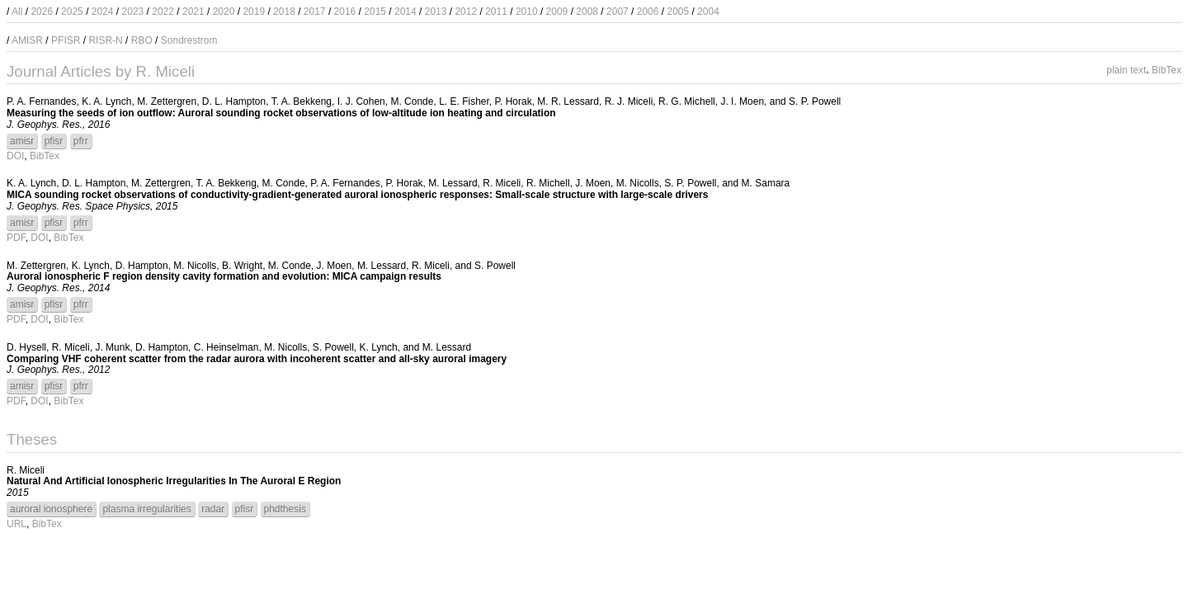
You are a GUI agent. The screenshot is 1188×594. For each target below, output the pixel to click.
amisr (22, 141)
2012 (466, 11)
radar (212, 509)
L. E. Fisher (464, 101)
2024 (103, 11)
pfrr (80, 141)
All (17, 11)
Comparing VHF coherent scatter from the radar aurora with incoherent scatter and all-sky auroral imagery (257, 359)
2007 (617, 11)
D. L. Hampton (234, 101)
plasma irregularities (146, 509)
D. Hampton (142, 265)
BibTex (1166, 69)
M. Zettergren (166, 101)
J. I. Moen (742, 101)
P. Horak (513, 101)
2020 (224, 11)
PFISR (65, 40)
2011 (496, 11)
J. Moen (592, 183)
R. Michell (548, 183)
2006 (648, 11)
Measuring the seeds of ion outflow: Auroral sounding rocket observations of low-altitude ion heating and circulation (281, 113)
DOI (15, 156)
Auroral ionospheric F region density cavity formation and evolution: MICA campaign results (224, 276)
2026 (42, 11)
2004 (708, 11)
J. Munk (112, 347)
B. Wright (242, 265)
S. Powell (495, 265)
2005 (678, 11)
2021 (193, 11)
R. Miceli (502, 183)
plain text (1126, 69)
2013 (436, 11)
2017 (315, 11)
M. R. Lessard (568, 101)
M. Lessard (452, 183)
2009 (557, 11)
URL (16, 524)
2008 (587, 11)
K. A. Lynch (106, 101)
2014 (405, 11)
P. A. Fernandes (42, 101)
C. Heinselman (226, 347)
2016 (345, 11)
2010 (527, 11)
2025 (72, 11)
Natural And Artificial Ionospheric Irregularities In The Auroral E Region (174, 481)
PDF (16, 237)
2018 (284, 11)
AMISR (27, 40)
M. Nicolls (637, 183)
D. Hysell (26, 347)
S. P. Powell (815, 101)
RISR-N (105, 40)
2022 (163, 11)
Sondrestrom (189, 40)
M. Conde (411, 101)
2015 (375, 11)
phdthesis (285, 509)
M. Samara (766, 183)
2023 (133, 11)
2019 (254, 11)
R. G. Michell (686, 101)
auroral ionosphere (51, 509)
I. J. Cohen (361, 101)
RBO (142, 40)
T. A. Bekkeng (301, 101)
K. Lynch (91, 265)
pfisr (54, 141)
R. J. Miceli (629, 101)
